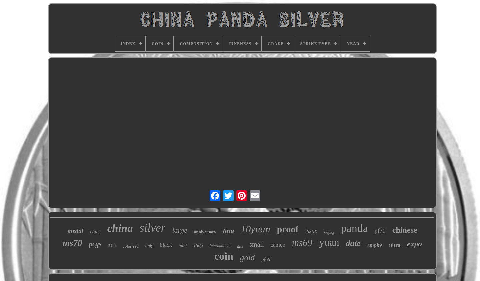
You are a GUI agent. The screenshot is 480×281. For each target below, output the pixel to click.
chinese (404, 230)
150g (198, 245)
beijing (329, 233)
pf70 (380, 231)
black (166, 245)
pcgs (95, 244)
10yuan (255, 228)
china (120, 228)
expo (414, 244)
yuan (329, 242)
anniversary (205, 231)
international (220, 245)
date (353, 243)
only (149, 245)
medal (75, 230)
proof (288, 229)
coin (223, 256)
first (240, 246)
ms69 (302, 242)
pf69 (265, 259)
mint (183, 245)
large (179, 230)
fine (228, 230)
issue (311, 231)
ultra (394, 245)
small (256, 244)
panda (354, 228)
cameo (278, 245)
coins (95, 231)
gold (247, 257)
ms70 (72, 243)
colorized (131, 246)
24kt (112, 245)
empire (374, 245)
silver (153, 227)
